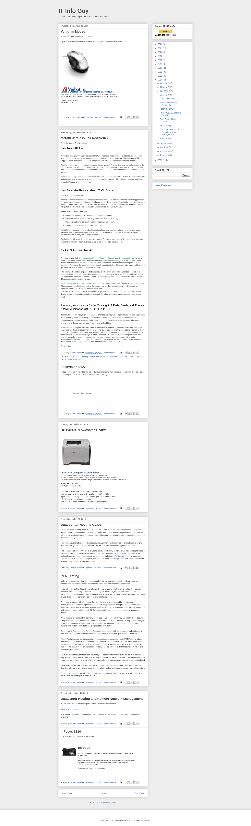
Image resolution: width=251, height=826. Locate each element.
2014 (160, 64)
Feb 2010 (164, 155)
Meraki (106, 356)
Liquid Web (119, 559)
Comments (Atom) (108, 802)
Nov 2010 (164, 87)
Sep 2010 (164, 95)
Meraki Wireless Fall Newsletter (84, 138)
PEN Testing (70, 576)
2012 (160, 72)
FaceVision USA (73, 367)
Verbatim (65, 92)
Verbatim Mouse (73, 31)
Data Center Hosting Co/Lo (81, 524)
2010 (160, 80)
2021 (160, 48)
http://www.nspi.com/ (69, 709)
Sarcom (113, 647)
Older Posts (139, 793)
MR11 (127, 356)
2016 (160, 56)
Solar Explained (163, 185)
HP (62, 473)
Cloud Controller (95, 356)
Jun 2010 (164, 143)
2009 (160, 160)
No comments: (110, 117)
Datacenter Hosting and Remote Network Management (102, 698)
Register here (66, 346)
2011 (160, 76)
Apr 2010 (164, 147)
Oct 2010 (164, 91)
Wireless (81, 359)
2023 (160, 44)
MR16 (63, 359)
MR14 (139, 356)
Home (104, 793)
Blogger (147, 820)
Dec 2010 (164, 83)
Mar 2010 (164, 151)
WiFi (75, 359)
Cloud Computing (80, 356)
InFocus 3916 (71, 731)
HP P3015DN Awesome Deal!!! (83, 430)
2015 (160, 60)
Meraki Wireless (116, 356)
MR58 (69, 359)
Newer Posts (67, 793)
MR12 (133, 356)
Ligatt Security (110, 665)
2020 (160, 52)
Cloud (69, 356)
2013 (160, 68)
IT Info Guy (73, 11)
